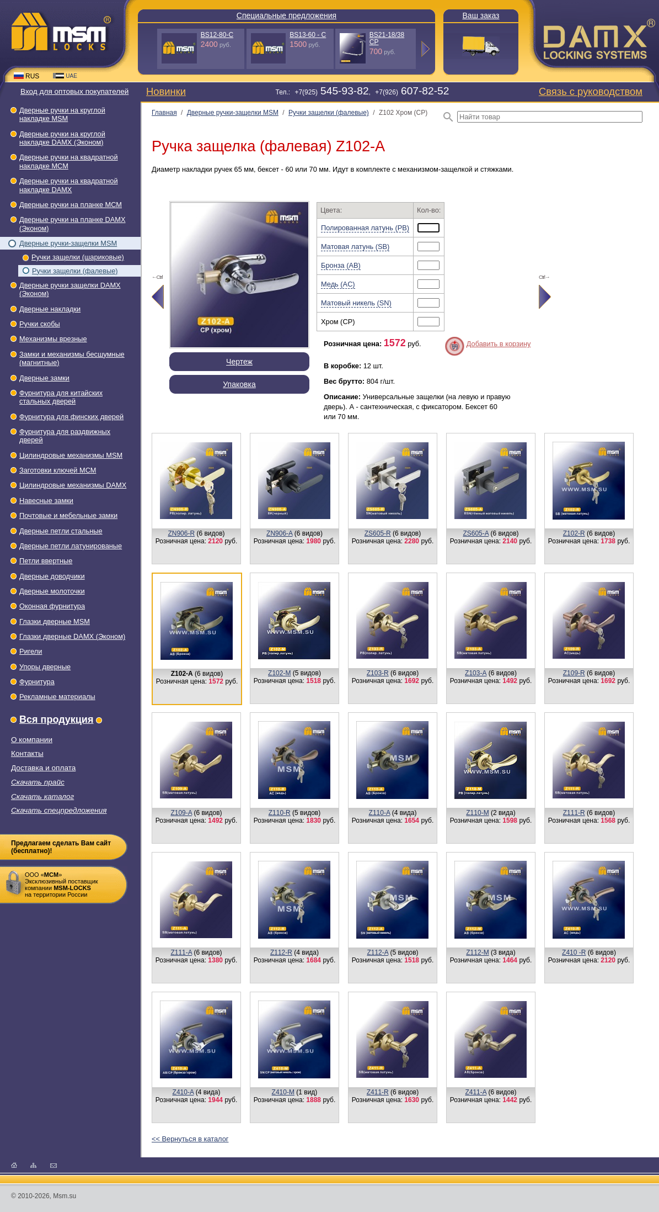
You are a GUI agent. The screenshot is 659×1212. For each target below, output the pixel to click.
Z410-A (183, 1092)
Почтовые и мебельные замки (68, 515)
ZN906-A (279, 533)
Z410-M (283, 1092)
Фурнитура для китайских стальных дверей (61, 397)
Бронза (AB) (341, 265)
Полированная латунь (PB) (365, 228)
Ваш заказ (481, 15)
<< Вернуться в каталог (190, 1139)
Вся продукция (56, 719)
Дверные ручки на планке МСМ (70, 204)
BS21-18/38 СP (386, 38)
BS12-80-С (217, 35)
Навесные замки (46, 500)
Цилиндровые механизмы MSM (70, 455)
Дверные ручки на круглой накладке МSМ (62, 114)
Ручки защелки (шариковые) (77, 257)
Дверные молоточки (52, 591)
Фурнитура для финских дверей (71, 416)
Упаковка (239, 384)
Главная (164, 113)
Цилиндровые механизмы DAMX (72, 485)
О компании (31, 739)
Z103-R (378, 673)
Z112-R (281, 952)
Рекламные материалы (57, 696)
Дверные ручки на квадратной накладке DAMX (68, 185)
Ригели (30, 651)
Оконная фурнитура (52, 606)
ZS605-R (378, 533)
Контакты (27, 753)
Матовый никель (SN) (356, 303)
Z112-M (477, 952)
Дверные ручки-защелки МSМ (68, 243)
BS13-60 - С (308, 35)
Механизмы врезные (53, 339)
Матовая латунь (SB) (355, 246)
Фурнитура (37, 682)
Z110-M (477, 813)
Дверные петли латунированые (70, 546)
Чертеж (239, 361)
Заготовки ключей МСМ (57, 470)
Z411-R (378, 1092)
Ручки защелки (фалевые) (75, 271)
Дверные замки (44, 378)
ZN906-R (181, 533)
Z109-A (181, 813)
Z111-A (181, 952)
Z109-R (574, 673)
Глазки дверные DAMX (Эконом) (72, 636)
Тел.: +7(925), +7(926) (362, 92)
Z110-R (280, 813)
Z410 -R (574, 952)
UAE (65, 76)
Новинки (166, 91)
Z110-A (379, 813)
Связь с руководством (590, 91)
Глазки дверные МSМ (54, 621)
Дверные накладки (50, 309)
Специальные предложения (286, 15)
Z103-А (475, 673)
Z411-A (475, 1092)
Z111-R (574, 813)
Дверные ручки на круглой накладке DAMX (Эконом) (62, 138)
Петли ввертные (45, 561)
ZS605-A (476, 533)
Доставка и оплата (43, 768)
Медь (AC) (338, 284)
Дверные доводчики (52, 576)
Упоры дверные (45, 667)
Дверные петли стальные (61, 531)
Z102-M (279, 673)
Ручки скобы (39, 324)
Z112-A (377, 952)
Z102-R (574, 533)
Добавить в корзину (499, 344)
